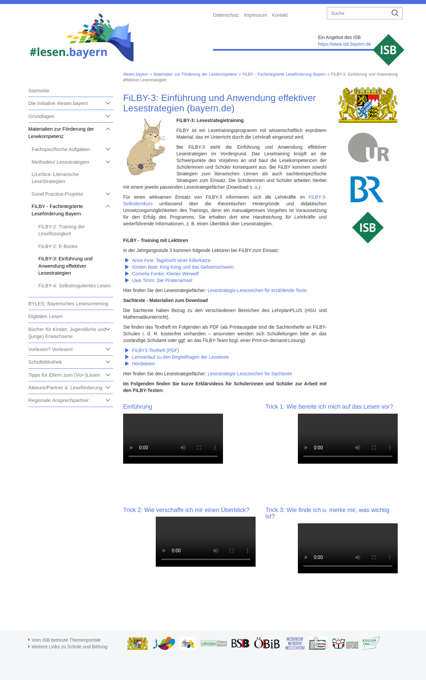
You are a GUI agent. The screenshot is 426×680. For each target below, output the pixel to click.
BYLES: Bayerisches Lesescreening (68, 303)
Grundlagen (41, 116)
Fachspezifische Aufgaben (61, 149)
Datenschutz (226, 15)
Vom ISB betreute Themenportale (66, 640)
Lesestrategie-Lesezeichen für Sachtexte (250, 373)
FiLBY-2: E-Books (58, 246)
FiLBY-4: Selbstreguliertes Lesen (74, 285)
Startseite (38, 90)
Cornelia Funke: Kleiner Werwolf (165, 273)
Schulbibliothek (45, 362)
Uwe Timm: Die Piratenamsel (162, 280)
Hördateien (143, 363)
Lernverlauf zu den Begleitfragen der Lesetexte (180, 357)
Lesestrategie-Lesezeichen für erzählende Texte (257, 290)
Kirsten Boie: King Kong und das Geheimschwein (183, 267)
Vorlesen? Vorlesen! (50, 349)
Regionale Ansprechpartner (58, 400)
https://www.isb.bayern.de (344, 44)
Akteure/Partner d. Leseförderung (65, 387)
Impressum (255, 15)
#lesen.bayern (135, 74)
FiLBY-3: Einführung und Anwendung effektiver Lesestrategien (65, 266)
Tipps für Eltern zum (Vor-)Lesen (64, 375)
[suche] (357, 13)
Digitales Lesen (45, 316)
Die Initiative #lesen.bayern (58, 103)
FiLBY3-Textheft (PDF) (155, 350)
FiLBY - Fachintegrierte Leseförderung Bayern (284, 74)
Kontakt (280, 15)
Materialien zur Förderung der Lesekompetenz (195, 74)
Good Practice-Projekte (57, 194)
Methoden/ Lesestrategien (60, 162)
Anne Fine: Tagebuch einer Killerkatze (171, 260)
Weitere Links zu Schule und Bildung (69, 646)
